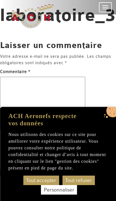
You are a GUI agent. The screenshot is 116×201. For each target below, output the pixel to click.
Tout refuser (78, 180)
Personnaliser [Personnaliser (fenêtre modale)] (59, 190)
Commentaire (15, 72)
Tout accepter (41, 180)
